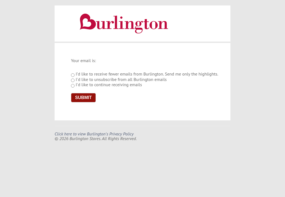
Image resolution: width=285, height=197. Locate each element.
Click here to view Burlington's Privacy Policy (94, 134)
